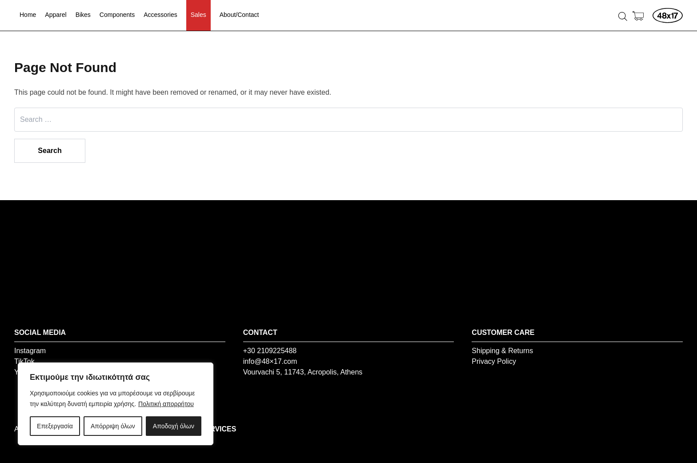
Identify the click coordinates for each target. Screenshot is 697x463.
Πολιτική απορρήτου (166, 403)
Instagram (30, 350)
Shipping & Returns (502, 350)
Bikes (83, 14)
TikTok (24, 361)
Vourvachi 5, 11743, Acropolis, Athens (303, 372)
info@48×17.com (270, 361)
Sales (198, 14)
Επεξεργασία (55, 426)
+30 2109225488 (270, 350)
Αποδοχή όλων (173, 426)
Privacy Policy (494, 361)
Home (28, 14)
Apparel (55, 14)
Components (117, 14)
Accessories (160, 14)
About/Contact (239, 14)
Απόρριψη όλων (113, 426)
